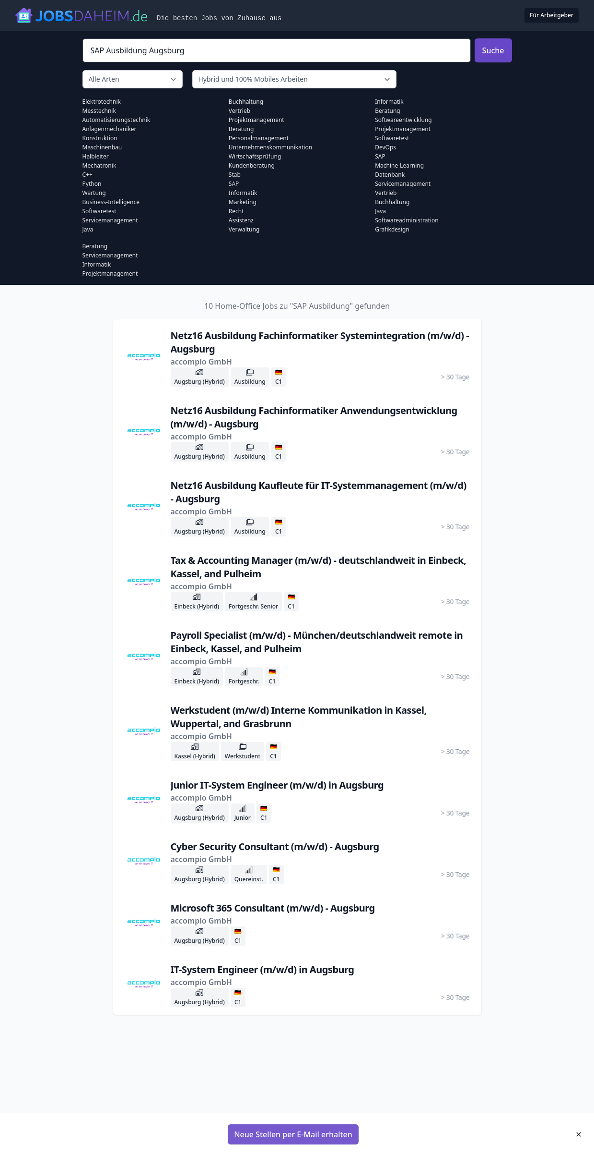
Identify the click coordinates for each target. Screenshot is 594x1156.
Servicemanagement (110, 220)
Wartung (94, 193)
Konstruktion (99, 138)
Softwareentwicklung (403, 120)
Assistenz (241, 220)
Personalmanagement (259, 138)
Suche (493, 50)
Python (92, 184)
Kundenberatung (252, 165)
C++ (87, 174)
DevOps (385, 147)
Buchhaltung (246, 101)
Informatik (243, 193)
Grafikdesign (392, 229)
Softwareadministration (407, 220)
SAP (234, 184)
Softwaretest (99, 211)
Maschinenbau (102, 147)
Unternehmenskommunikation (270, 147)
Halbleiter (95, 156)
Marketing (242, 202)
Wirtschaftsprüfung (255, 156)
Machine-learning (399, 165)
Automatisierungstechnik (116, 120)
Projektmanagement (256, 120)
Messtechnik (99, 111)
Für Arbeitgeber (551, 15)
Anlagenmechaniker (109, 129)
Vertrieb (239, 111)
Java (87, 229)
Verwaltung (244, 229)
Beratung (241, 129)
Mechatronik (99, 165)
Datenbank (390, 174)
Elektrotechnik (101, 101)
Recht (236, 211)
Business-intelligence (111, 202)
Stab (235, 174)
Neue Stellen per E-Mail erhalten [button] (293, 1134)
